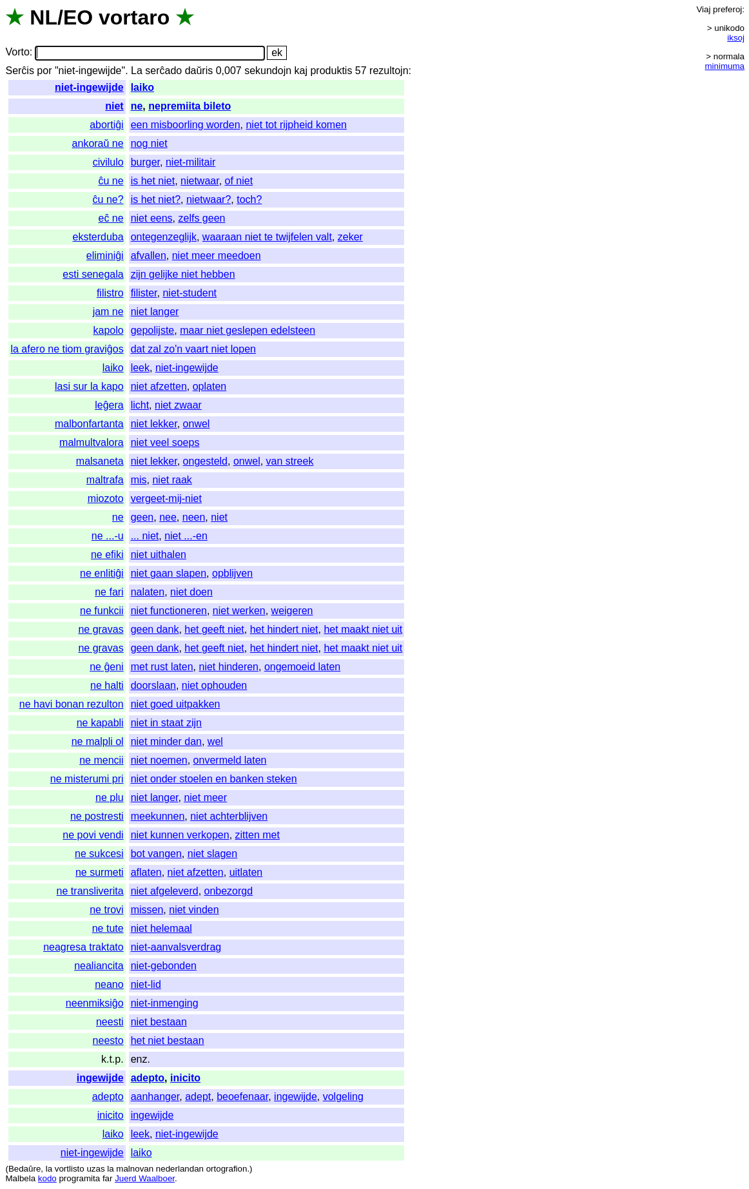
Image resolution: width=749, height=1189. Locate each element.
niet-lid (146, 984)
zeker (350, 236)
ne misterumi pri (87, 778)
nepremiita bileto (189, 106)
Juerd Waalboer (145, 1178)
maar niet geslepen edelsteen (247, 330)
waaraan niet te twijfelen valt (267, 236)
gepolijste (153, 330)
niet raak (171, 479)
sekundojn (267, 70)
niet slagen (212, 853)
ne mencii (101, 760)
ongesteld (205, 461)
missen (147, 909)
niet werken (239, 610)
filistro (110, 292)
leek (140, 367)
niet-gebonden (164, 965)
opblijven (232, 573)
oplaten (210, 386)
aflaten (146, 872)
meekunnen (158, 816)
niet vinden (194, 909)
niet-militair (190, 162)
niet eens (152, 218)
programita (79, 1178)
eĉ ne (111, 218)
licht (140, 405)
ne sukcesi (99, 853)
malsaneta (100, 461)
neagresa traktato (83, 947)
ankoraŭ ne (98, 143)
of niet (239, 180)
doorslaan (153, 685)
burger (145, 162)
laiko (142, 87)
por (44, 70)
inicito (185, 1077)
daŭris (199, 70)
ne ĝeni (107, 666)
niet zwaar (178, 405)
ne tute (108, 928)
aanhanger (155, 1096)
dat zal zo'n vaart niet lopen (193, 348)
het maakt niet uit (363, 629)
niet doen (191, 591)
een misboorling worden (185, 124)
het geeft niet (214, 629)
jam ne (108, 311)
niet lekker (154, 423)
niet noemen (159, 760)
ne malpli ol (98, 741)
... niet (145, 535)
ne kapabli (100, 722)
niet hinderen (228, 666)
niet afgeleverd (165, 890)
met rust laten (162, 666)
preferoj (727, 9)
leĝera (109, 405)
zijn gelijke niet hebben (183, 274)
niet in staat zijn (166, 722)
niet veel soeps (165, 442)
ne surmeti (99, 872)
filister (144, 292)
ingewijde (100, 1077)
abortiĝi (106, 124)
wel (215, 741)
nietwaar (199, 180)
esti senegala (93, 274)
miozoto (106, 498)
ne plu (109, 797)
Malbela (20, 1178)
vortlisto (69, 1169)
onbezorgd (228, 890)
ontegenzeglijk (164, 236)
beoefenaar (242, 1096)
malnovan (134, 1169)
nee (168, 517)
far (107, 1178)
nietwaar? (208, 199)
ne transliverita (90, 890)
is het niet (153, 180)
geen (142, 517)
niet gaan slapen (168, 573)
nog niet (149, 143)
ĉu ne (111, 180)
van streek (290, 461)
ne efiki (107, 554)
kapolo (108, 330)
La (136, 70)
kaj (301, 70)
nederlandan (180, 1169)
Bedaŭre (24, 1169)
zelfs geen (201, 218)
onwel (196, 423)
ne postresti (97, 816)
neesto (108, 1040)
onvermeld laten (230, 760)
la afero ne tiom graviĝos (66, 348)
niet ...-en (186, 535)
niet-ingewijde (89, 87)
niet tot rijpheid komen (296, 124)
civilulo (108, 162)
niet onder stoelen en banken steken (214, 778)
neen (194, 517)
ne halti (107, 685)
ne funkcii (102, 610)
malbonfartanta (89, 423)
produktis (331, 70)
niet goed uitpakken (175, 704)
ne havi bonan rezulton (71, 704)
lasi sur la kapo (89, 386)
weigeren (292, 610)
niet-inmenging (165, 1003)
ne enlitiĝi (102, 573)
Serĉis (19, 70)
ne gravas (100, 629)
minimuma (724, 66)
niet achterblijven (229, 816)
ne (137, 106)
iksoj (735, 38)
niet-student (189, 292)
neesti (110, 1021)
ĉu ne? (108, 199)
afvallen (148, 255)
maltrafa (105, 479)
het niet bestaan (167, 1040)
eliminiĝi (105, 255)
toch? (249, 199)
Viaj (703, 9)
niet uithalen (158, 554)
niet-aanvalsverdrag (176, 947)
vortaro (134, 17)
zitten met (257, 834)
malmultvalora (91, 442)
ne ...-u (108, 535)
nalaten (148, 591)
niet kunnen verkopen (180, 834)
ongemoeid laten (302, 666)
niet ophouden (214, 685)
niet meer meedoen (216, 255)
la (49, 1169)
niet (114, 106)
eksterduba (97, 236)
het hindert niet (284, 629)
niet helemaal (161, 928)
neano (109, 984)
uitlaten (246, 872)
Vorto (17, 52)
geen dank (155, 629)
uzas (95, 1169)
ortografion (227, 1169)
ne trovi (106, 909)
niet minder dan (166, 741)
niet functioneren (169, 610)
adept (198, 1096)
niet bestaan (159, 1021)
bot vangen (156, 853)
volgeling (343, 1096)
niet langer (155, 311)
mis (139, 479)
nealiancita (99, 965)
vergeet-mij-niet (166, 498)
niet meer (205, 797)
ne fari (109, 591)
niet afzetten (159, 386)
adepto (147, 1077)
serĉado (163, 70)
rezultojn (388, 70)
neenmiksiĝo (95, 1003)
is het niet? (155, 199)
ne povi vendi (93, 834)
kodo (47, 1178)
